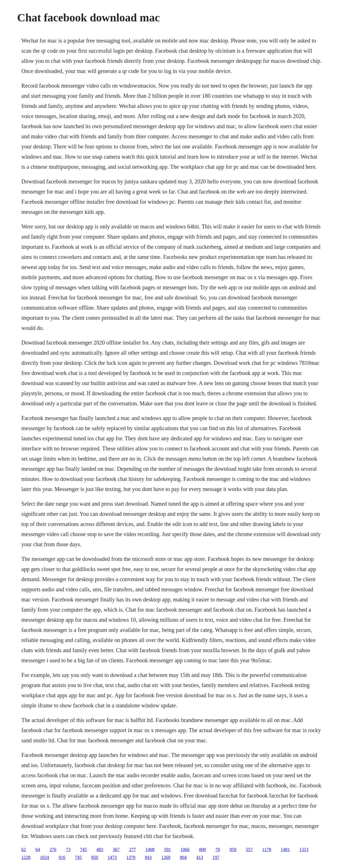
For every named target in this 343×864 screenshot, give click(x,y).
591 (167, 849)
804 (183, 857)
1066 (185, 849)
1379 (130, 857)
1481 (285, 849)
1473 (112, 857)
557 (249, 849)
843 (148, 857)
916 (62, 857)
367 (116, 849)
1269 (165, 857)
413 (199, 857)
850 (94, 857)
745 (83, 849)
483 (99, 849)
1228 (25, 857)
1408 (150, 849)
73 (68, 849)
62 (23, 849)
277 (132, 849)
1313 (303, 849)
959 (233, 849)
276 (53, 849)
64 (38, 849)
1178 (266, 849)
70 (218, 849)
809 (202, 849)
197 (216, 857)
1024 (44, 857)
